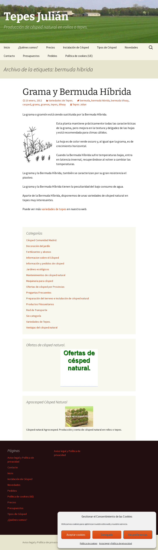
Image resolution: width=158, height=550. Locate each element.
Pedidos (52, 56)
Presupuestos (31, 56)
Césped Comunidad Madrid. (41, 240)
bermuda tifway (120, 100)
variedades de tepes (53, 209)
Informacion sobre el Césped (42, 257)
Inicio (7, 47)
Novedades (131, 47)
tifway (62, 104)
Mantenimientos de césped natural (45, 275)
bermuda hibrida (100, 100)
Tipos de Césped (107, 47)
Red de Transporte (36, 310)
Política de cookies (88, 543)
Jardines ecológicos (37, 269)
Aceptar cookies (76, 534)
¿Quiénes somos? (28, 47)
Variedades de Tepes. (61, 100)
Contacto (9, 56)
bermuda (85, 100)
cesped (26, 104)
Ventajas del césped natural (41, 327)
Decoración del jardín (38, 246)
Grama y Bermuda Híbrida (76, 91)
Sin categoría (33, 316)
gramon (45, 104)
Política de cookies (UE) (79, 56)
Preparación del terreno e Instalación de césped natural (57, 298)
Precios (50, 47)
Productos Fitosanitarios (40, 304)
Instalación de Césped (76, 47)
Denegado (107, 534)
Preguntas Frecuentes (38, 292)
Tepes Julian (79, 104)
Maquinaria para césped (39, 281)
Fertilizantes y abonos (38, 251)
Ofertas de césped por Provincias (45, 286)
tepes (54, 104)
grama (36, 104)
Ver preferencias (138, 534)
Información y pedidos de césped (45, 263)
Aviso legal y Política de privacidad (115, 543)
